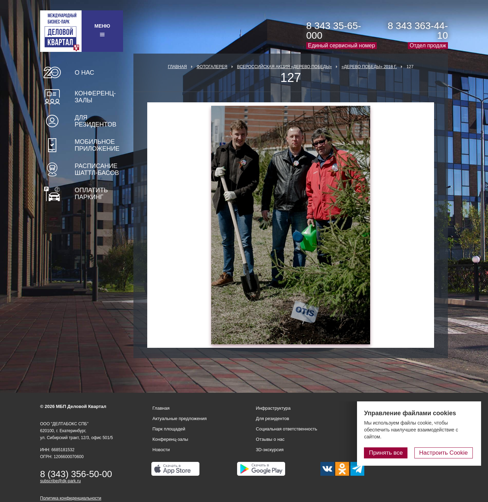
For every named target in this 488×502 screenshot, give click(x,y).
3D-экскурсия (269, 449)
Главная (177, 66)
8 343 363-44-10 (418, 30)
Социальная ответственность (286, 428)
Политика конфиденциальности (70, 498)
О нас (84, 72)
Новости (161, 449)
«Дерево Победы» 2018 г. (369, 66)
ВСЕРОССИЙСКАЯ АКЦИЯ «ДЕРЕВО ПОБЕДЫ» (284, 66)
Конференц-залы (95, 97)
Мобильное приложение (97, 145)
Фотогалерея (212, 66)
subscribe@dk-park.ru (60, 480)
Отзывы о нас (270, 439)
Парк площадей (168, 428)
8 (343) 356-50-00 (76, 474)
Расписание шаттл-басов (97, 169)
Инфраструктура (273, 408)
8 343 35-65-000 (333, 30)
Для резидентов (95, 121)
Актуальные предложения (179, 418)
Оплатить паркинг (91, 194)
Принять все (389, 452)
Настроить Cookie (445, 452)
